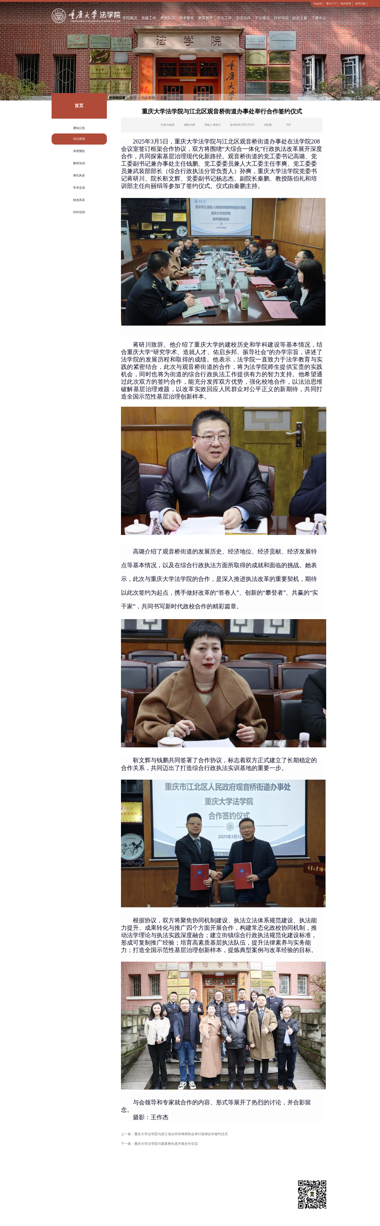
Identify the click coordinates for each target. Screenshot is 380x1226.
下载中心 (319, 18)
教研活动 (79, 163)
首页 (133, 98)
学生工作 (224, 18)
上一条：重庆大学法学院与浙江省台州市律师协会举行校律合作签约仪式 (174, 1134)
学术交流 (79, 187)
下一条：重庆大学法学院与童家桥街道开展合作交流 (159, 1144)
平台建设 (262, 18)
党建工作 (149, 18)
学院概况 (130, 18)
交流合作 (243, 18)
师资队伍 (168, 18)
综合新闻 (79, 139)
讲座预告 (79, 151)
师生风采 (79, 175)
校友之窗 (300, 18)
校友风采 (79, 200)
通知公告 (79, 128)
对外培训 (281, 18)
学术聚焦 (187, 18)
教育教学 (205, 18)
